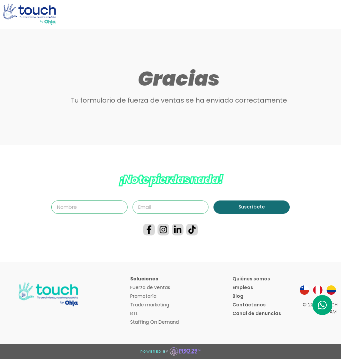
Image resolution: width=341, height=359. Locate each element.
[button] (336, 14)
